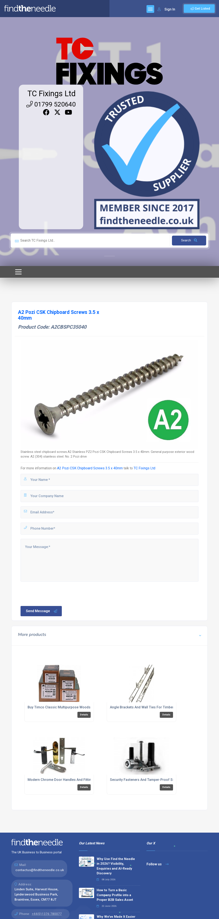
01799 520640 (51, 104)
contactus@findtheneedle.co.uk (39, 870)
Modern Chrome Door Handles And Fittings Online (67, 780)
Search (189, 240)
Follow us (157, 864)
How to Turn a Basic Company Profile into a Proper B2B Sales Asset (115, 895)
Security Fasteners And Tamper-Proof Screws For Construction (160, 780)
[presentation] (52, 593)
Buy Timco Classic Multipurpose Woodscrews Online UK (72, 707)
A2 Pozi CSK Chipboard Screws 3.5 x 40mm (90, 468)
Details (84, 714)
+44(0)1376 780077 (47, 914)
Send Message (42, 611)
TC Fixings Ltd (51, 93)
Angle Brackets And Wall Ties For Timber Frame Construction (158, 707)
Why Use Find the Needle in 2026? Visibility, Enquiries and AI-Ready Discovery (116, 866)
